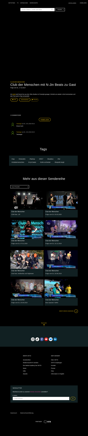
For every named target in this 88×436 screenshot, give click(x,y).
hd (59, 159)
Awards (25, 373)
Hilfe (24, 371)
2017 (41, 159)
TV (18, 3)
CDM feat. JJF (15, 214)
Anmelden (44, 119)
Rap (13, 159)
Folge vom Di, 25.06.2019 (19, 302)
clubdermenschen (18, 162)
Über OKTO (54, 359)
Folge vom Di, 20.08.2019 (53, 273)
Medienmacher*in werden (30, 362)
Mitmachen (24, 3)
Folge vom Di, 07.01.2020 (19, 243)
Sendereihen (27, 359)
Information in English (57, 373)
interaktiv (22, 159)
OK (73, 398)
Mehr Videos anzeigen (68, 311)
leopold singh (60, 162)
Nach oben (44, 324)
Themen (60, 9)
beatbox (50, 159)
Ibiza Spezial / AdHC (51, 302)
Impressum (13, 413)
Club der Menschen (17, 82)
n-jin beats (32, 162)
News (24, 368)
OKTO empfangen (56, 362)
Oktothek (12, 3)
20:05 (14, 94)
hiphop (32, 159)
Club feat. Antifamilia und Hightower (22, 273)
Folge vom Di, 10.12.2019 (53, 243)
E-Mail (15, 395)
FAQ (52, 371)
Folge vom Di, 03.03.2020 (53, 214)
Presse (53, 368)
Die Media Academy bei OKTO (32, 365)
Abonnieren (25, 99)
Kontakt (53, 365)
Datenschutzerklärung (26, 413)
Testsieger (19, 123)
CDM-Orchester (45, 162)
